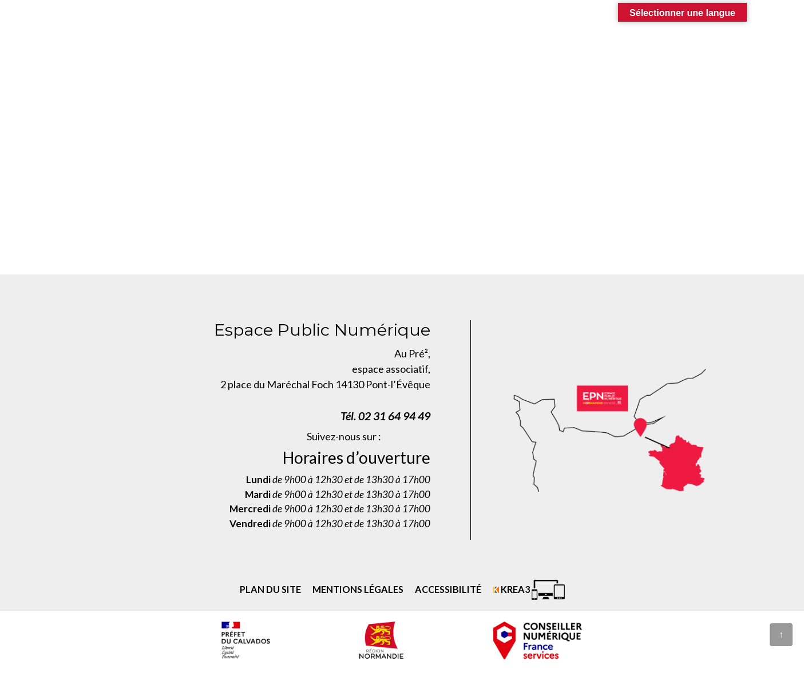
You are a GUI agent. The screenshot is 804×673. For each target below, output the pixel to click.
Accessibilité (448, 589)
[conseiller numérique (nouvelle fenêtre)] (538, 640)
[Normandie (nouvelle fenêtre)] (381, 640)
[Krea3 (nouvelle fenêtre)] (529, 590)
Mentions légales (357, 589)
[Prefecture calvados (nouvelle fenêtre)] (245, 640)
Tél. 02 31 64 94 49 (385, 416)
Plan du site (270, 589)
